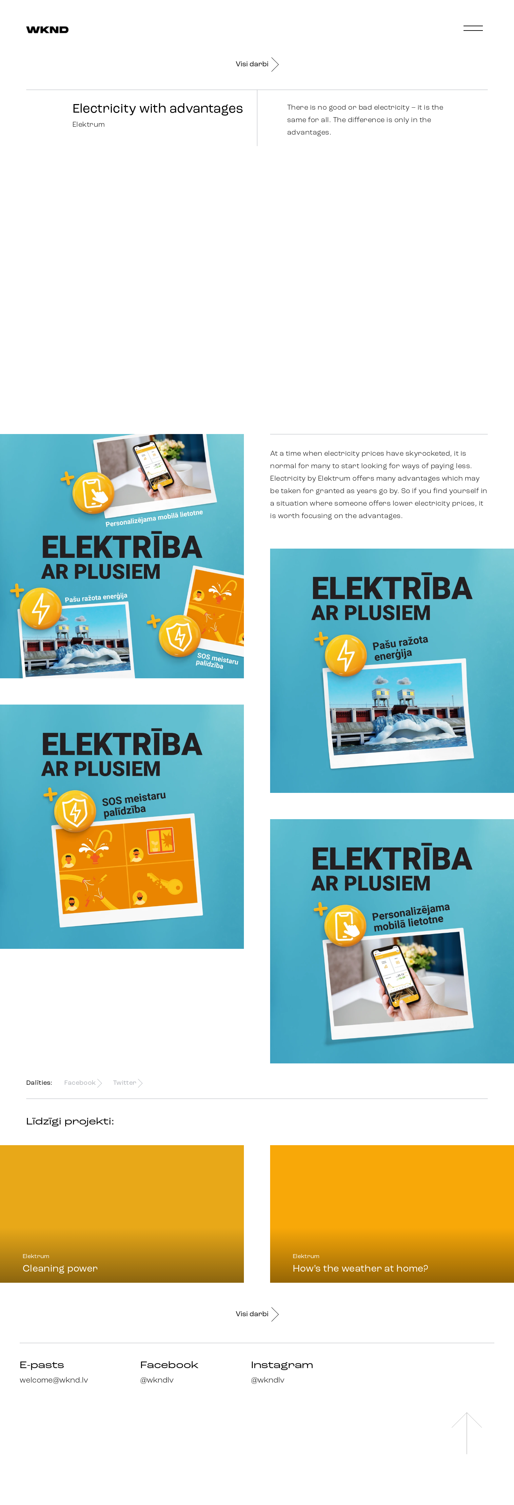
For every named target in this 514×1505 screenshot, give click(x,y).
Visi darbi (257, 64)
